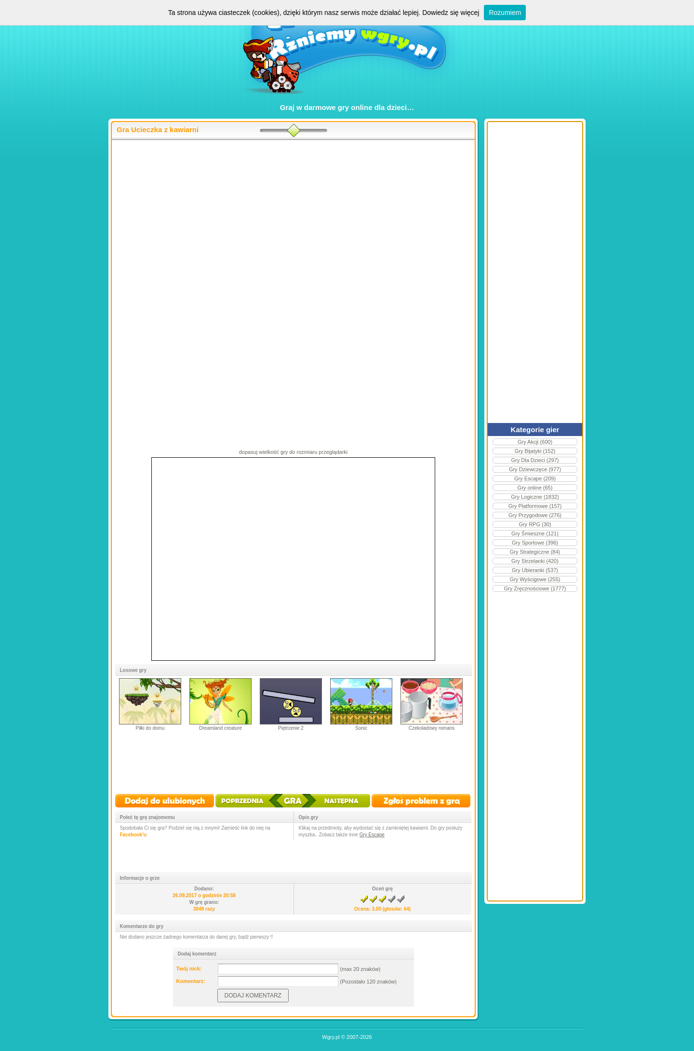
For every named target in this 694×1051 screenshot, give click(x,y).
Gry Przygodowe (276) (534, 515)
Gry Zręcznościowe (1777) (535, 588)
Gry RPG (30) (535, 524)
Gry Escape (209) (535, 478)
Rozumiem (505, 12)
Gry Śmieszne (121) (535, 533)
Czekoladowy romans (432, 728)
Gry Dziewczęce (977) (535, 469)
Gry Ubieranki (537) (535, 570)
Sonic (361, 728)
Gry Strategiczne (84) (535, 552)
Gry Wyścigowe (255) (534, 579)
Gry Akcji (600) (535, 442)
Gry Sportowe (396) (535, 543)
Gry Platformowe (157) (535, 506)
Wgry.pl (330, 1037)
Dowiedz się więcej (450, 12)
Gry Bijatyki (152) (535, 451)
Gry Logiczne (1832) (535, 497)
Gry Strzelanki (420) (535, 561)
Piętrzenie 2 (291, 728)
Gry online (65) (535, 488)
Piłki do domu (149, 728)
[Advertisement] (322, 217)
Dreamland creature (220, 728)
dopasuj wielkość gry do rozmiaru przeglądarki (293, 452)
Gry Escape (372, 834)
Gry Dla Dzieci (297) (535, 460)
